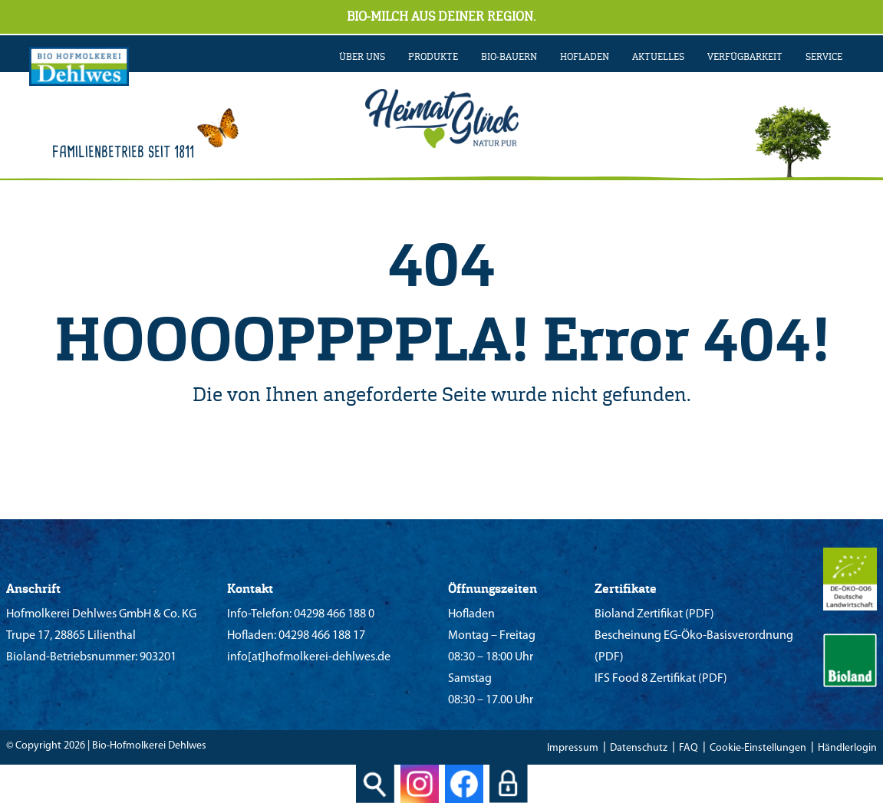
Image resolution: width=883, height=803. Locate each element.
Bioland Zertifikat (639, 614)
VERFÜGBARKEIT (745, 57)
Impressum (572, 748)
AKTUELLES (658, 57)
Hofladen (584, 57)
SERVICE (824, 57)
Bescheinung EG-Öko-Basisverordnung (694, 636)
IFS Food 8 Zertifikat (645, 679)
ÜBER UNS (362, 57)
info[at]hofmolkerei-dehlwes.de (308, 657)
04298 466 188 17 (320, 636)
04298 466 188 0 (333, 614)
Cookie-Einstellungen (758, 748)
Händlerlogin (847, 748)
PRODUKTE (433, 57)
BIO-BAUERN (509, 57)
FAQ (688, 748)
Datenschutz (638, 748)
